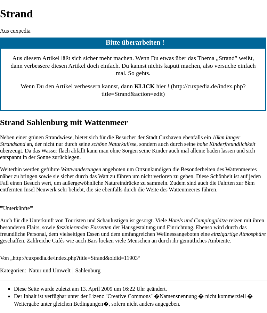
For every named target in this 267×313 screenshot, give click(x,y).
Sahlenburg (87, 270)
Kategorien (12, 270)
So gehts (138, 72)
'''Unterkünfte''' (16, 208)
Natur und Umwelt (50, 270)
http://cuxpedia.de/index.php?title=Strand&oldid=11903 (75, 258)
